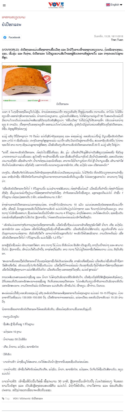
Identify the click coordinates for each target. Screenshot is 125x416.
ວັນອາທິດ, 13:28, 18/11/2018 (108, 36)
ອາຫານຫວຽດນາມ (13, 17)
